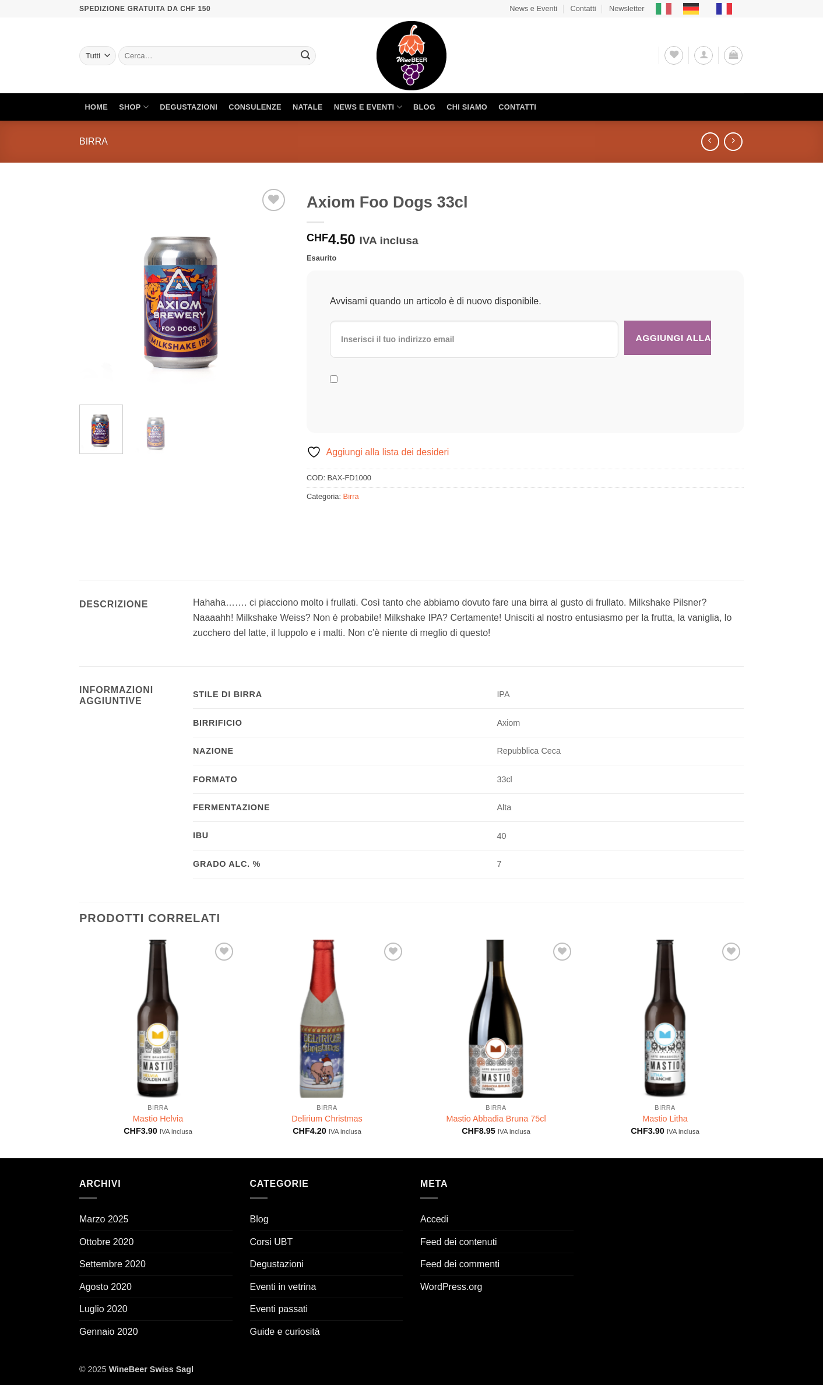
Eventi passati (279, 1309)
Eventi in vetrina (283, 1287)
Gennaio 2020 (108, 1332)
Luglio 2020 (103, 1309)
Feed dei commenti (460, 1264)
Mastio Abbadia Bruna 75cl (496, 1118)
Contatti (583, 8)
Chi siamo (466, 107)
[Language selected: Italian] (700, 9)
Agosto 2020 (105, 1287)
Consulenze (255, 107)
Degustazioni (188, 107)
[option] (694, 9)
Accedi (434, 1219)
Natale (308, 107)
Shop (134, 107)
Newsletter (626, 8)
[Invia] (305, 56)
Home (96, 107)
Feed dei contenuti (458, 1242)
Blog (424, 107)
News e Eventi (533, 8)
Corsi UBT (271, 1242)
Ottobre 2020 (106, 1242)
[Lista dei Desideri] (673, 55)
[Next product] (710, 141)
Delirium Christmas (327, 1118)
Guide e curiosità (285, 1332)
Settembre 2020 (112, 1264)
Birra (93, 141)
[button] (703, 55)
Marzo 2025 (104, 1219)
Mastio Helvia (158, 1118)
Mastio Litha (665, 1118)
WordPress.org (451, 1287)
